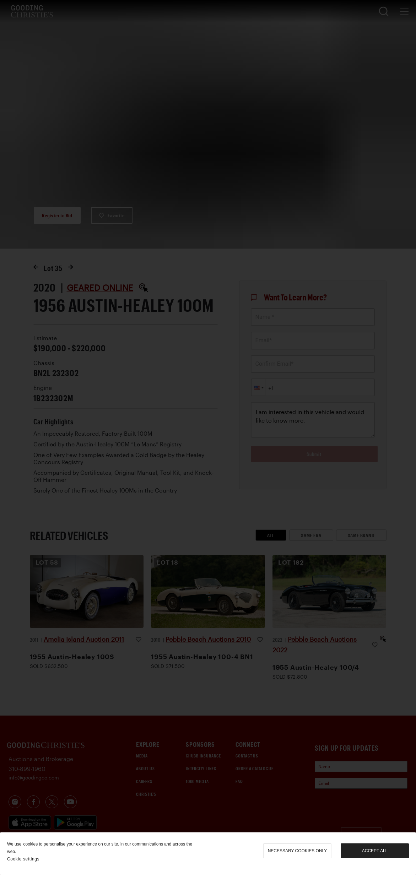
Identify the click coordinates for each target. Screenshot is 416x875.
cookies (30, 844)
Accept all (375, 850)
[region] (208, 853)
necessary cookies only (297, 850)
